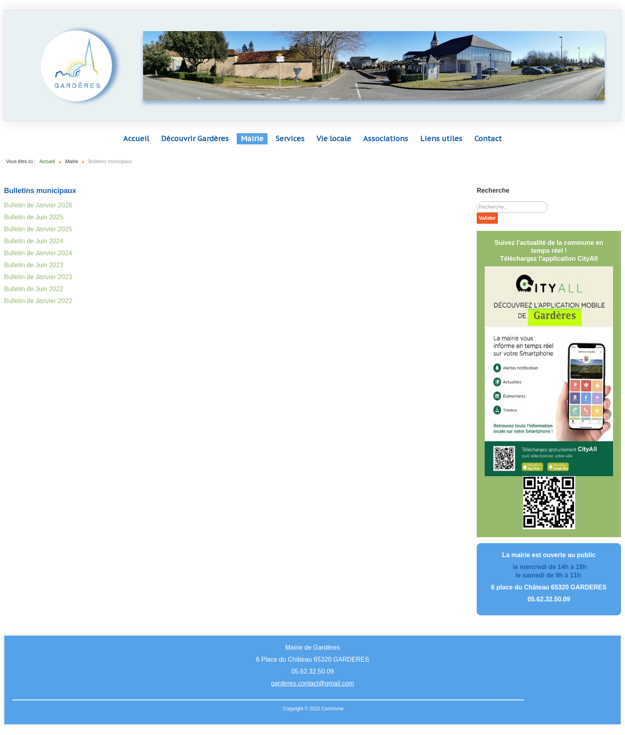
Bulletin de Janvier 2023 (38, 277)
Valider (487, 218)
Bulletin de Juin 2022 (33, 289)
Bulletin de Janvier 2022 (38, 301)
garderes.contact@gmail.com (312, 683)
